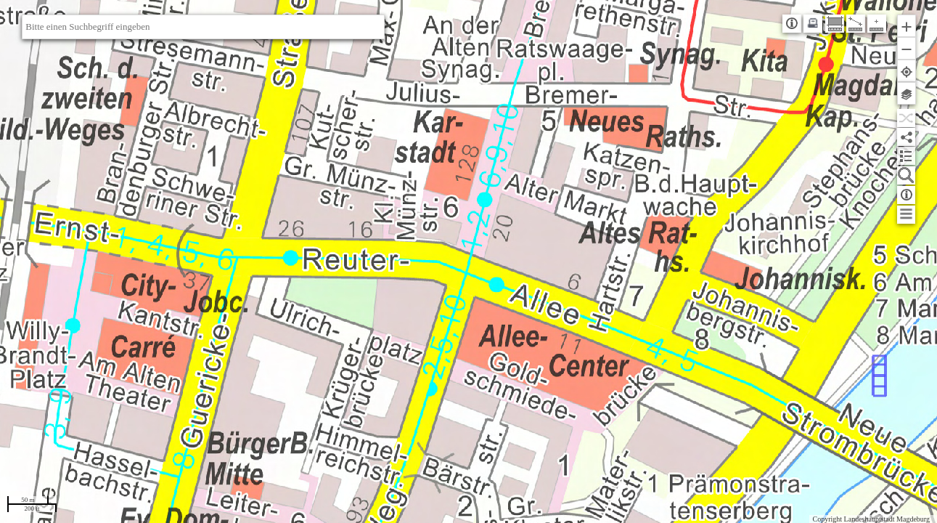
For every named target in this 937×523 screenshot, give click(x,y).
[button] (906, 26)
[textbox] (203, 26)
